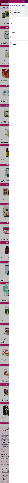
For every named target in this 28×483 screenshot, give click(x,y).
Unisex (12, 26)
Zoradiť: (11, 42)
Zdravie (11, 5)
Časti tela (15, 5)
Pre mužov (13, 23)
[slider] (10, 37)
